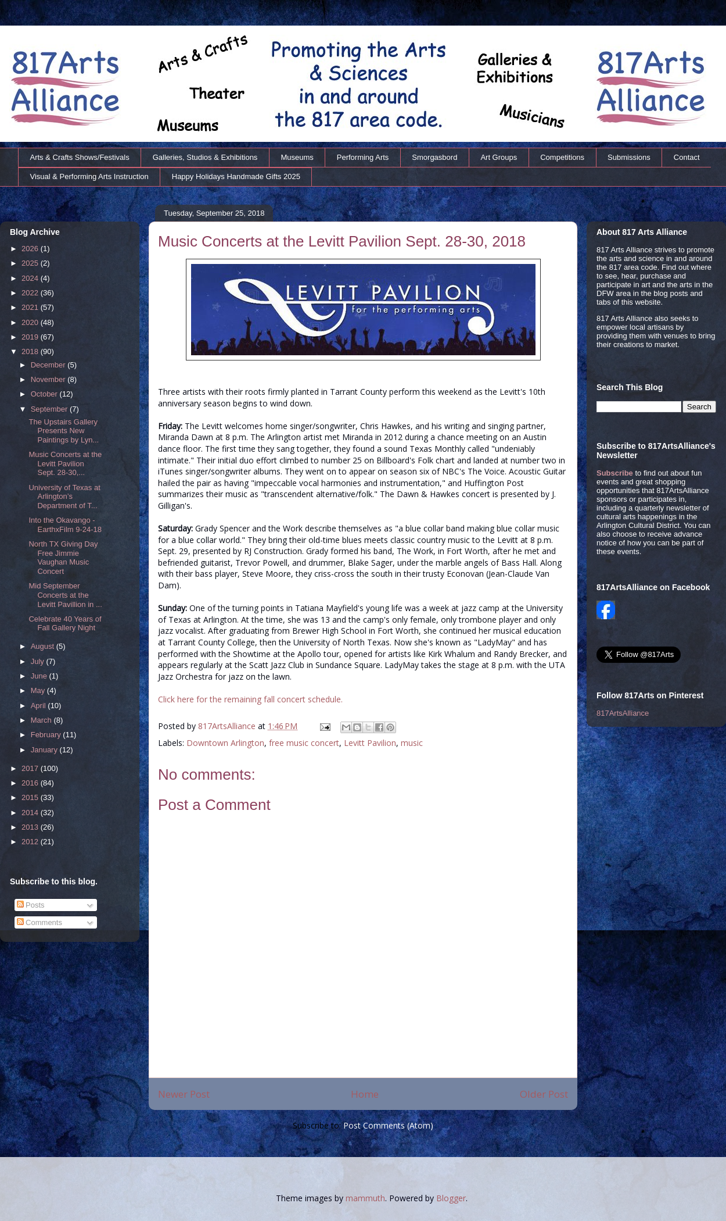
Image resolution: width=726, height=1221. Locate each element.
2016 (31, 783)
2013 (31, 827)
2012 (31, 841)
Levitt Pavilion (370, 742)
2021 (31, 307)
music (412, 742)
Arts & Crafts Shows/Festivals (80, 157)
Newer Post (184, 1094)
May (39, 690)
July (38, 661)
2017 (31, 768)
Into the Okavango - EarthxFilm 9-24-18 (65, 525)
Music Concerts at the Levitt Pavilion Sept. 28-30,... (65, 463)
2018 (31, 351)
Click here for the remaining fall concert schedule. (250, 699)
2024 (31, 278)
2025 (31, 263)
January (45, 749)
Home (365, 1094)
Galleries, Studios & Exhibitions (205, 157)
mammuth (365, 1198)
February (47, 734)
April (39, 705)
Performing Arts (363, 157)
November (49, 379)
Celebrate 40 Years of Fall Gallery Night (64, 624)
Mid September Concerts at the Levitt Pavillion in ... (65, 594)
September (50, 409)
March (42, 720)
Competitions (562, 157)
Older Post (544, 1094)
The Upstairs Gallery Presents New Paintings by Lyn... (63, 430)
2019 (31, 337)
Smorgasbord (434, 157)
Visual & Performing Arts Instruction (89, 176)
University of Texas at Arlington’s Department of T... (64, 496)
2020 (31, 322)
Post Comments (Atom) (388, 1125)
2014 (31, 812)
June (40, 676)
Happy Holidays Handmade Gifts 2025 (236, 176)
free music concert (304, 742)
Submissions (629, 157)
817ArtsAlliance (228, 725)
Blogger (451, 1198)
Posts (31, 905)
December (49, 364)
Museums (297, 157)
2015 (31, 797)
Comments (39, 922)
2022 (31, 292)
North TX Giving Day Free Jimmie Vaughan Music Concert (63, 558)
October (45, 394)
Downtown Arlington (225, 742)
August (43, 646)
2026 (31, 248)
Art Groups (498, 157)
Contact (687, 157)
